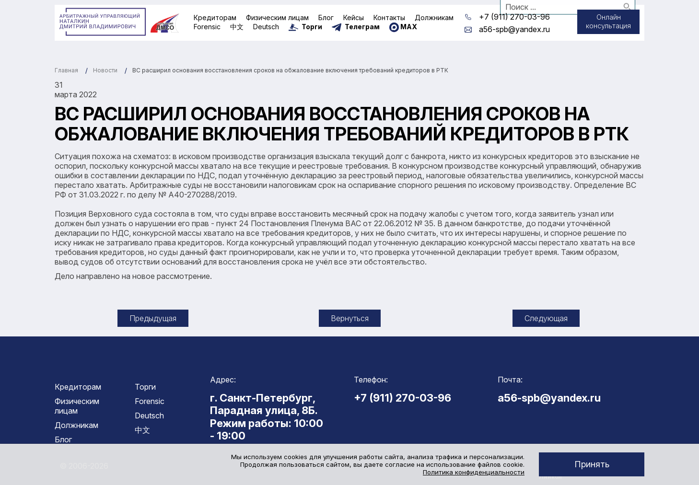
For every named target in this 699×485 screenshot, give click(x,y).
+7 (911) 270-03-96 (514, 17)
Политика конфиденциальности (473, 472)
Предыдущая (152, 318)
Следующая (546, 318)
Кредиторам (215, 17)
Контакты (389, 17)
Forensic (207, 27)
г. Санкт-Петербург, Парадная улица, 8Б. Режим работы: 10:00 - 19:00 (266, 417)
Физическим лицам (277, 17)
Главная (66, 70)
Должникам (434, 17)
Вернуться (350, 318)
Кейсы (353, 17)
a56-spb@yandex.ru (514, 29)
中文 (237, 27)
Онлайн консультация (603, 23)
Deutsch (266, 27)
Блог (326, 17)
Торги (145, 387)
